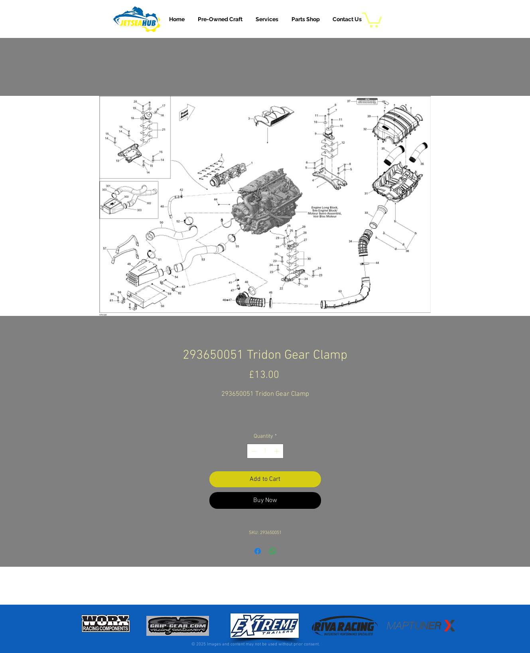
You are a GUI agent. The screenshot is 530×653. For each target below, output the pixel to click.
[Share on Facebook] (257, 551)
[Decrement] (253, 451)
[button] (267, 19)
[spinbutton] (265, 451)
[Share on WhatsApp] (273, 551)
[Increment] (277, 451)
